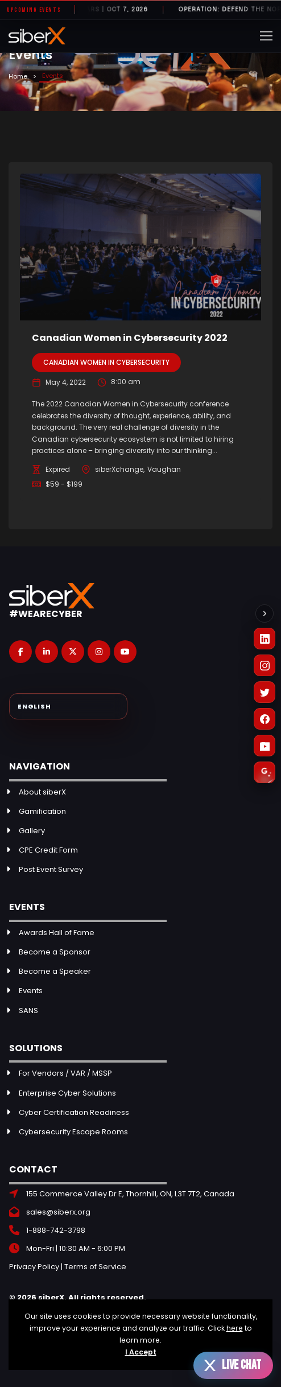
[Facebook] (264, 719)
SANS (28, 1010)
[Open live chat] (233, 1365)
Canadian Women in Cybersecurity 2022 (130, 337)
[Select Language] (68, 706)
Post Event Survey (51, 869)
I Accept (140, 1352)
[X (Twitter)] (264, 692)
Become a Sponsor (54, 951)
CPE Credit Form (48, 850)
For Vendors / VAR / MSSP (65, 1073)
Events (31, 990)
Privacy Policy (34, 1266)
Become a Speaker (55, 971)
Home (18, 76)
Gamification (42, 811)
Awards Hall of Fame (56, 932)
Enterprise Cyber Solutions (67, 1093)
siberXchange (119, 469)
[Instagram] (264, 665)
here (234, 1328)
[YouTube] (264, 745)
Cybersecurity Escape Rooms (73, 1131)
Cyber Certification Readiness (74, 1112)
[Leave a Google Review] (264, 772)
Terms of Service (95, 1266)
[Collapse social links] (264, 613)
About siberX (42, 792)
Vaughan (164, 469)
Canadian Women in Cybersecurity (106, 362)
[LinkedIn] (264, 638)
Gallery (32, 830)
